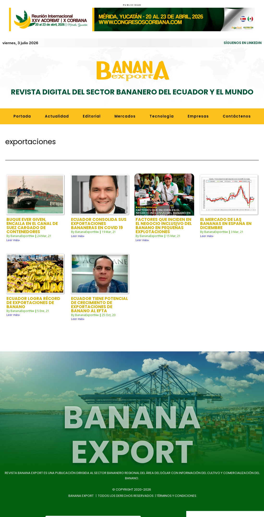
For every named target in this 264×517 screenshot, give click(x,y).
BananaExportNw (22, 217)
